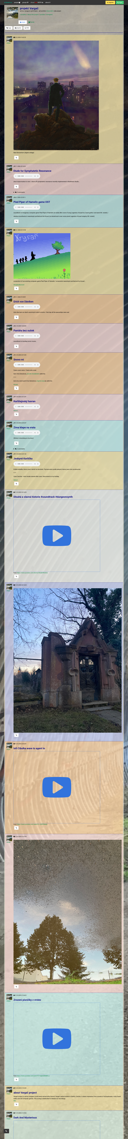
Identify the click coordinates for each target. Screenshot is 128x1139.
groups (25, 2)
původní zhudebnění (33, 374)
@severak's (49, 11)
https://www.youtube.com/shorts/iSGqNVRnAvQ (32, 573)
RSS (27, 28)
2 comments (20, 192)
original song (40, 381)
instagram (49, 14)
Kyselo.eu (8, 2)
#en (15, 1101)
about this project (33, 14)
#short (16, 411)
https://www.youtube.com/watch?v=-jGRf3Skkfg (32, 824)
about (47, 2)
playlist (18, 28)
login (119, 2)
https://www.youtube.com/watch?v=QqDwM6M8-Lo (33, 1076)
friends (31, 22)
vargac (22, 22)
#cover (16, 384)
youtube (42, 14)
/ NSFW (37, 2)
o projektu (23, 14)
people (17, 2)
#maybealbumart (19, 285)
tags (8, 28)
